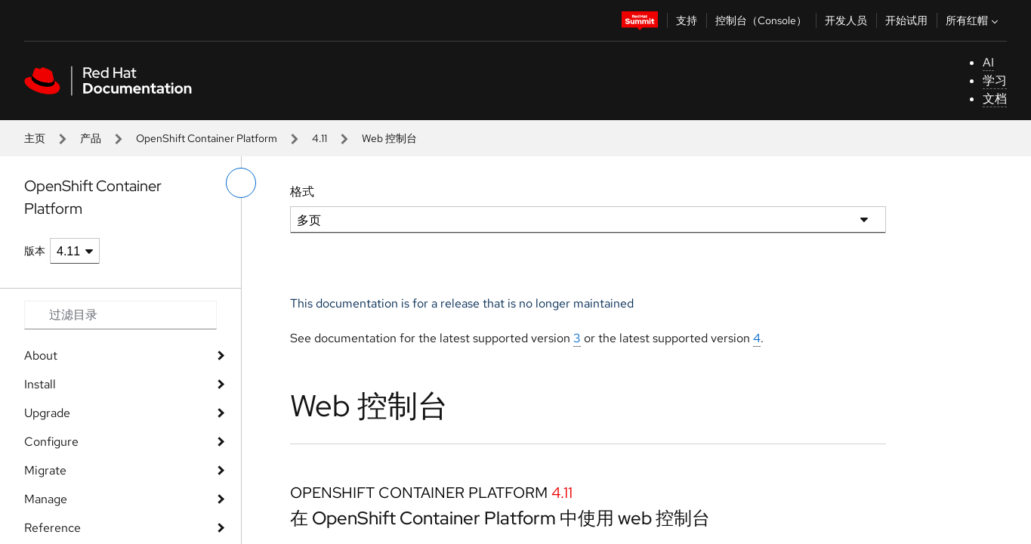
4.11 (319, 138)
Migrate (45, 470)
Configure (51, 442)
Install (40, 384)
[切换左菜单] (241, 183)
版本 (34, 251)
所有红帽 (974, 20)
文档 (995, 99)
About (40, 355)
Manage (45, 499)
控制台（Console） (761, 20)
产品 (90, 138)
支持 (686, 20)
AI (988, 62)
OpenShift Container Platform (206, 138)
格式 (302, 191)
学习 (995, 80)
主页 (34, 138)
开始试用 (906, 20)
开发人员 (846, 20)
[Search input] (120, 315)
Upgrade (47, 413)
